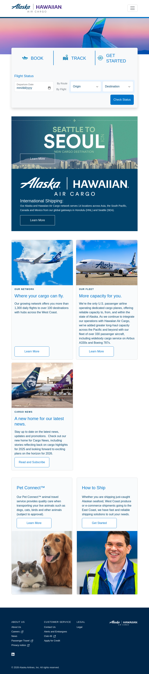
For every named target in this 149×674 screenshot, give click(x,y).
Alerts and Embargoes (55, 631)
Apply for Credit (52, 640)
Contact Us (49, 627)
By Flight (61, 89)
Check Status (122, 99)
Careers (17, 631)
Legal (79, 627)
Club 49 (50, 636)
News (14, 636)
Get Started (99, 523)
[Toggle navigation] (132, 8)
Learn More (37, 158)
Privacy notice (20, 645)
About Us (16, 627)
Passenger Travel (22, 640)
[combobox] (86, 86)
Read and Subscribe (32, 462)
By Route (62, 83)
